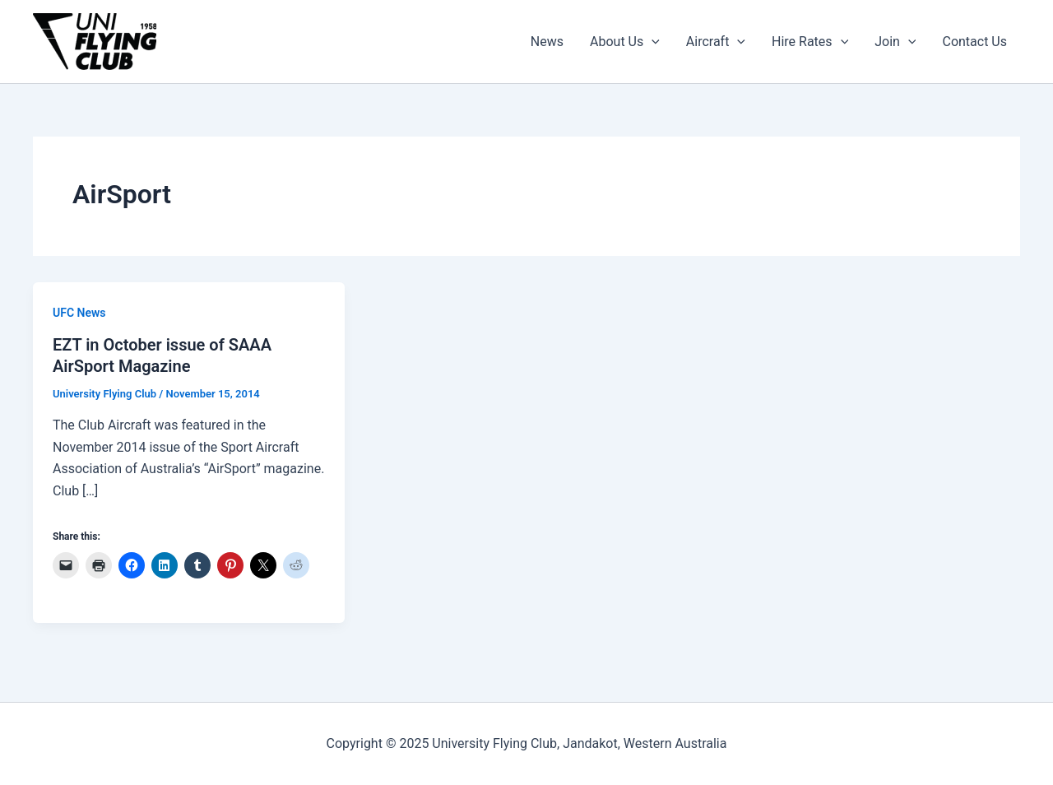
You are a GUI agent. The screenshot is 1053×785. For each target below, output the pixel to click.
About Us (625, 42)
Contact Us (974, 41)
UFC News (79, 312)
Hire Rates (810, 42)
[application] (651, 42)
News (547, 41)
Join (895, 42)
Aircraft (715, 42)
